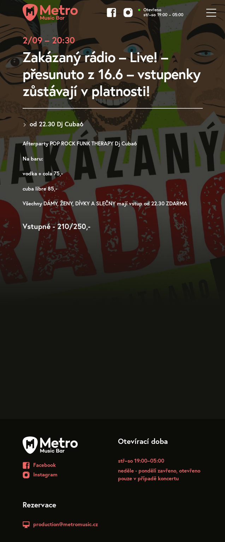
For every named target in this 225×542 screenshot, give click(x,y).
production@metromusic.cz (65, 524)
